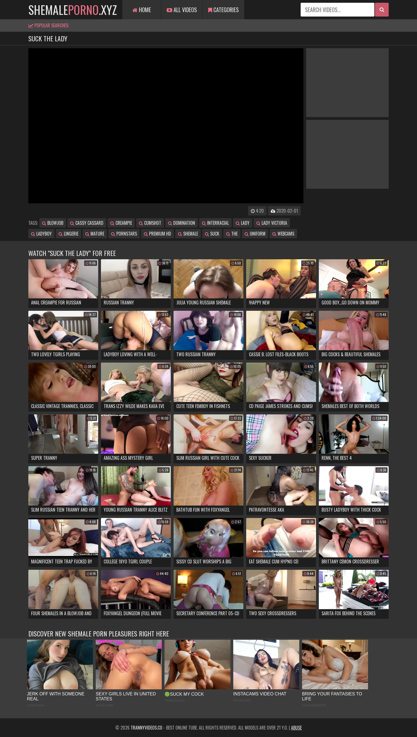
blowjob (52, 223)
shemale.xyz (72, 9)
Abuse (296, 727)
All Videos (182, 10)
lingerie (68, 233)
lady (242, 223)
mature (94, 233)
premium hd (157, 233)
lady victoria (271, 223)
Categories (223, 10)
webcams (283, 233)
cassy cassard (86, 223)
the (232, 233)
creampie (121, 223)
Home (141, 10)
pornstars (124, 233)
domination (181, 223)
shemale (188, 233)
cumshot (150, 223)
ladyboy (41, 233)
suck (212, 233)
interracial (215, 223)
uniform (255, 233)
